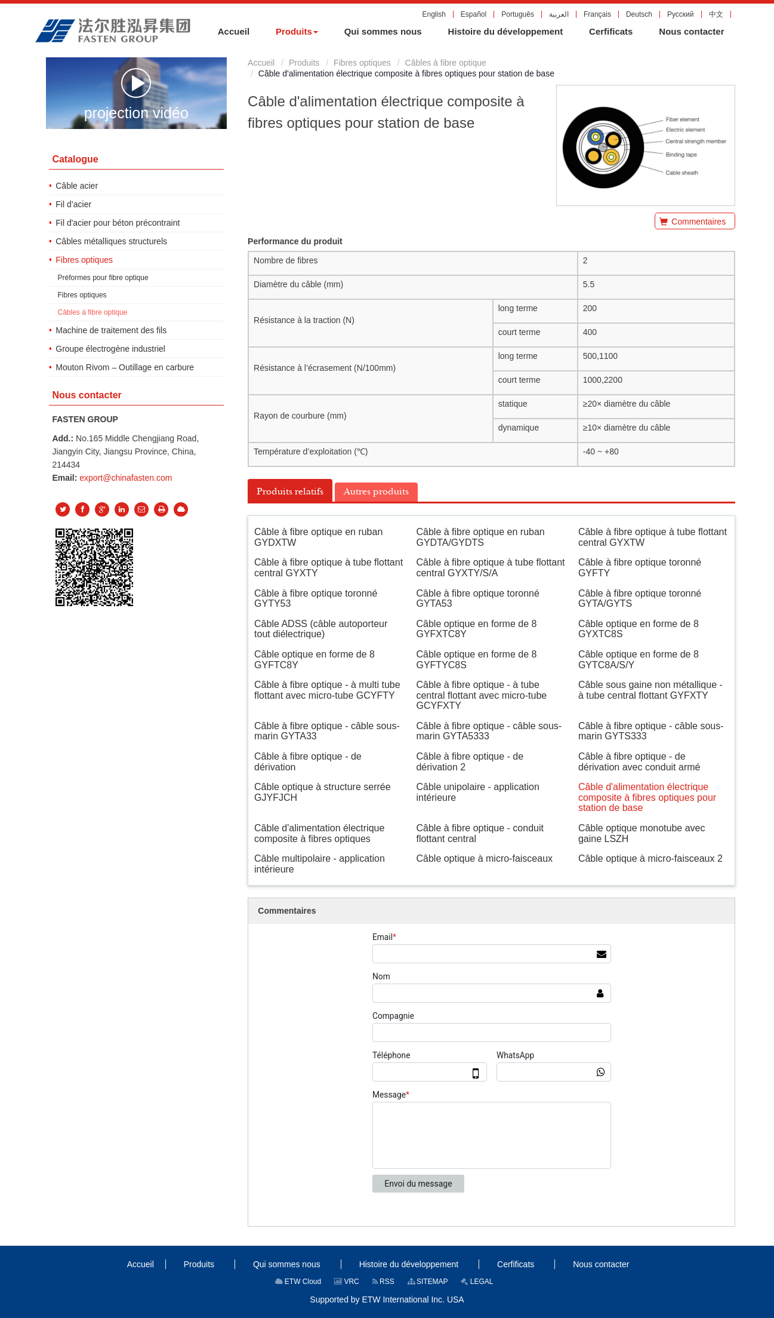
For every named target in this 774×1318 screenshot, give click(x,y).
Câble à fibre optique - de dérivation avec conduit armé (639, 761)
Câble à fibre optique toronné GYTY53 (315, 598)
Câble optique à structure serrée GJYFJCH (322, 792)
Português (517, 14)
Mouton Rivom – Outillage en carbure (124, 367)
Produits (304, 62)
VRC (346, 1281)
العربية (559, 14)
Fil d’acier (73, 204)
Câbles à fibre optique (445, 62)
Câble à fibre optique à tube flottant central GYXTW (652, 537)
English (433, 14)
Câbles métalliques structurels (111, 241)
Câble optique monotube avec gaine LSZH (641, 833)
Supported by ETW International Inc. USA (387, 1299)
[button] (297, 31)
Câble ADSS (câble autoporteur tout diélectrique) (320, 629)
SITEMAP (428, 1281)
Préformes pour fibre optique (103, 278)
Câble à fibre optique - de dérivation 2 (469, 761)
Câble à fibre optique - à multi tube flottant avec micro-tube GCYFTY (327, 690)
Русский (680, 14)
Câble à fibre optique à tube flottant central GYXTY (328, 567)
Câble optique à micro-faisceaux (484, 858)
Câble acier (76, 186)
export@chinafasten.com (125, 478)
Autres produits (376, 491)
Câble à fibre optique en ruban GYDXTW (318, 537)
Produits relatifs (290, 491)
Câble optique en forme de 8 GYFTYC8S (476, 659)
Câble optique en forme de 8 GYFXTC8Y (476, 629)
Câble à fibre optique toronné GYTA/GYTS (639, 598)
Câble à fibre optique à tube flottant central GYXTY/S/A (490, 567)
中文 (716, 14)
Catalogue (75, 159)
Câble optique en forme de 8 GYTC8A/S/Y (638, 659)
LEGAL (477, 1281)
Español (473, 14)
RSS (383, 1281)
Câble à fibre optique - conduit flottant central (479, 833)
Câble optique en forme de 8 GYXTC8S (638, 629)
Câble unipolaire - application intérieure (477, 792)
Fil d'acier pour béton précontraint (117, 223)
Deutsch (639, 14)
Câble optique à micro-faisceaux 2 (650, 858)
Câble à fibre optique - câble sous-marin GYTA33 (327, 731)
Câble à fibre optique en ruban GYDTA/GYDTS (480, 537)
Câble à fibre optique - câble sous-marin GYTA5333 (489, 731)
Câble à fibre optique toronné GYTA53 (477, 598)
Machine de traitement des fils (110, 330)
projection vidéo (136, 93)
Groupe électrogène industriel (110, 349)
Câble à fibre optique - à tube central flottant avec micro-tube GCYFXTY (481, 695)
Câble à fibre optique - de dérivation (308, 761)
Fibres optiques (362, 62)
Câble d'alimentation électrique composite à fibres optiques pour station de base (647, 797)
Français (597, 14)
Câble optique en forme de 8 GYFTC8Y (314, 659)
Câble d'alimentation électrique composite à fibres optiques (319, 833)
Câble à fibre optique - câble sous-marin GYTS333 (651, 731)
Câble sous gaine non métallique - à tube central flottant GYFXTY (650, 690)
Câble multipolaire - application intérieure (319, 863)
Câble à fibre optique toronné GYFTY (639, 567)
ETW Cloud (298, 1281)
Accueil (261, 62)
